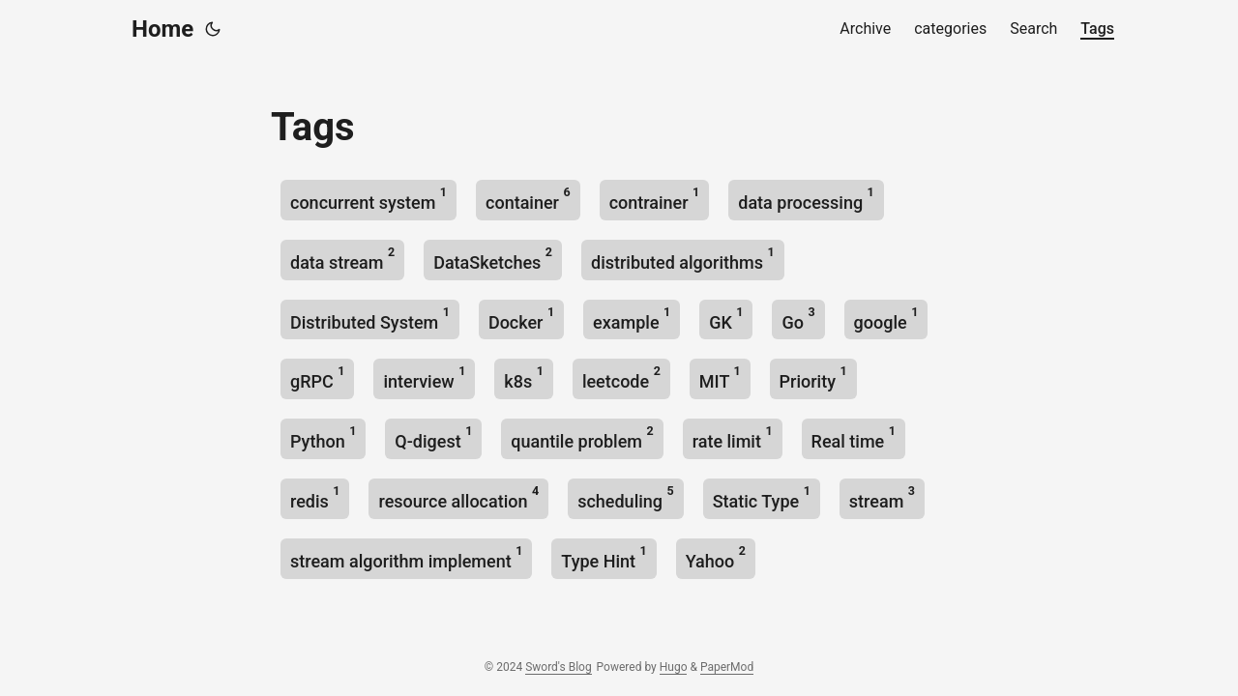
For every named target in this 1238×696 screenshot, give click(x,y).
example (631, 318)
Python (323, 437)
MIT (720, 377)
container (528, 199)
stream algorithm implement (406, 557)
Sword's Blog (558, 667)
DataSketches (492, 259)
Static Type (762, 497)
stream (882, 497)
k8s (524, 377)
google (886, 318)
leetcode (621, 377)
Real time (853, 437)
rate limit (733, 437)
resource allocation (458, 497)
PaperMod (726, 667)
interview (424, 377)
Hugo (674, 667)
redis (314, 497)
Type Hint (603, 557)
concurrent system (368, 199)
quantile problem (582, 437)
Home (162, 29)
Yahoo (716, 557)
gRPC (317, 377)
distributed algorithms (683, 259)
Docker (521, 318)
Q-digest (433, 437)
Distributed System (370, 318)
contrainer (654, 199)
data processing (806, 199)
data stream (342, 259)
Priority (813, 377)
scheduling (625, 497)
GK (726, 318)
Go (797, 318)
